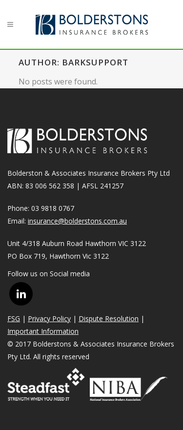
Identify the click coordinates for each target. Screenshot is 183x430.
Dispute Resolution (109, 318)
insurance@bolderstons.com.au (77, 220)
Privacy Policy (49, 318)
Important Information (43, 331)
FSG (13, 318)
